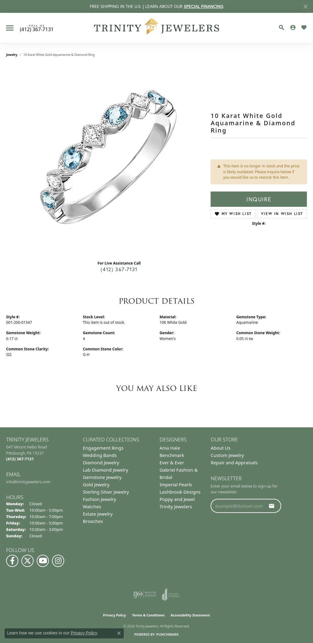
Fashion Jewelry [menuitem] (99, 499)
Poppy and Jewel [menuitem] (177, 499)
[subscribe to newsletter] (271, 505)
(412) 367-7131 (119, 269)
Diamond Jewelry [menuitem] (101, 462)
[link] (36, 28)
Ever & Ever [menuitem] (172, 462)
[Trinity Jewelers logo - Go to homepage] (156, 28)
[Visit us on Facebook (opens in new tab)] (12, 561)
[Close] (305, 6)
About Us (220, 448)
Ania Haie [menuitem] (170, 448)
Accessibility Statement (190, 615)
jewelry (11, 55)
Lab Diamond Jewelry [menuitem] (105, 470)
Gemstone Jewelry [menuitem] (102, 477)
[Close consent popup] (119, 633)
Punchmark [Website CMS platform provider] (167, 634)
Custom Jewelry (227, 455)
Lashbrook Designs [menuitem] (180, 492)
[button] (281, 27)
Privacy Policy (114, 615)
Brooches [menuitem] (93, 521)
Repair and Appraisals (234, 462)
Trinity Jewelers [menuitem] (176, 506)
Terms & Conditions (148, 615)
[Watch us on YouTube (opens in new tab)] (43, 561)
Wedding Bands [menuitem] (100, 455)
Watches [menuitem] (92, 506)
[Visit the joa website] (171, 594)
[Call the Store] (20, 459)
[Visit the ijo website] (144, 594)
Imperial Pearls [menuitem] (176, 484)
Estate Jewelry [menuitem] (97, 514)
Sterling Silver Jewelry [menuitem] (106, 492)
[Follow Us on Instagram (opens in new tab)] (58, 561)
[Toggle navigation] (10, 28)
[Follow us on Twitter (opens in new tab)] (27, 561)
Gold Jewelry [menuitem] (96, 484)
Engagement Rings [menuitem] (103, 448)
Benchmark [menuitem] (172, 455)
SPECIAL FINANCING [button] (203, 6)
